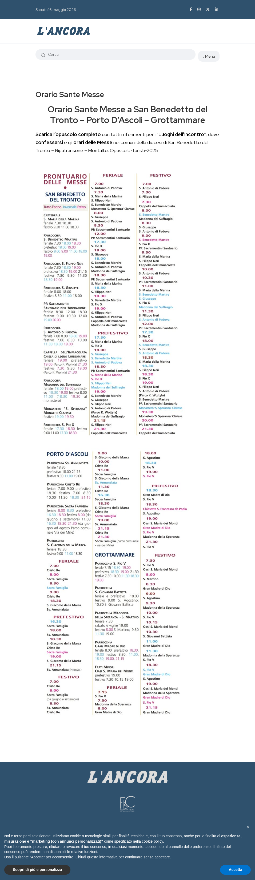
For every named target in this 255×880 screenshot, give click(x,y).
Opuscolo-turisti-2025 (134, 150)
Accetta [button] (235, 869)
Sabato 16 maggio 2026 (55, 9)
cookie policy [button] (152, 841)
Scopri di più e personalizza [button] (37, 869)
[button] (248, 827)
